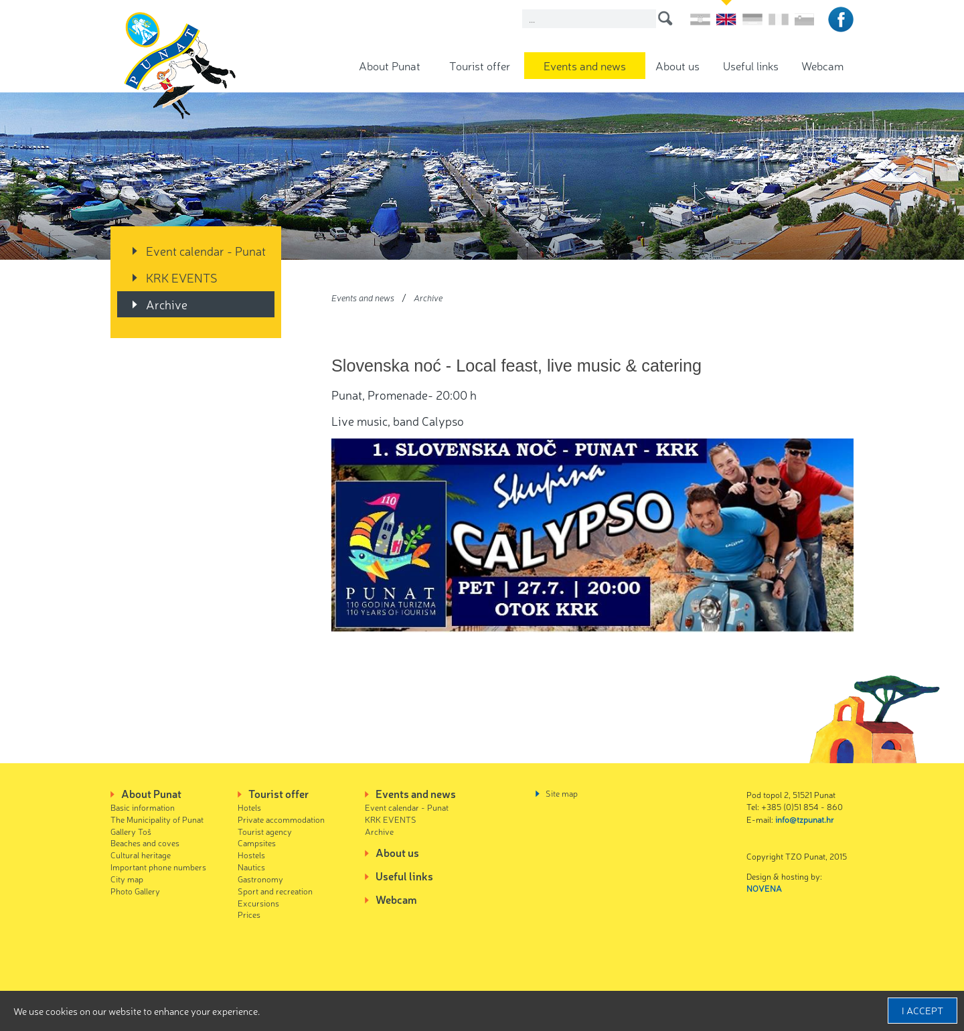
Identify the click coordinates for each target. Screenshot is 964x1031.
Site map (562, 793)
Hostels (251, 854)
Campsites (257, 842)
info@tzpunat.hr (804, 819)
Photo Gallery (135, 890)
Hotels (249, 807)
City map (126, 878)
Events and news (585, 65)
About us (677, 65)
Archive (166, 304)
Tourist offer (479, 65)
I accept (922, 1010)
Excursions (258, 902)
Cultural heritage (140, 854)
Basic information (142, 807)
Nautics (251, 866)
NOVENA (764, 888)
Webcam (822, 65)
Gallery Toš (130, 831)
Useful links (751, 65)
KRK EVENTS (182, 277)
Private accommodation (281, 819)
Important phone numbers (158, 866)
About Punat (389, 65)
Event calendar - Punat (206, 250)
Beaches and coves (144, 842)
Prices (249, 914)
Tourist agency (265, 831)
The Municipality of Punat (157, 819)
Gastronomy (260, 878)
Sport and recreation (275, 890)
